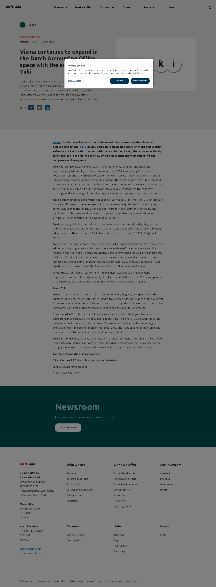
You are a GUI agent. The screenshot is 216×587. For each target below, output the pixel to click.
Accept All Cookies (140, 81)
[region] (109, 74)
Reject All (119, 81)
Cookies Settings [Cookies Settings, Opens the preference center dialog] (74, 81)
